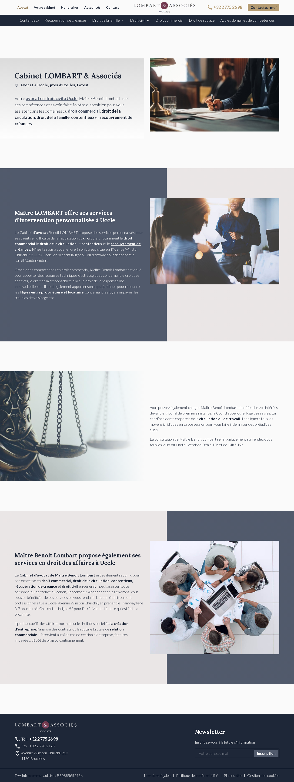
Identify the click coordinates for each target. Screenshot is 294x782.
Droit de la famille (106, 20)
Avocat (22, 7)
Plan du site (233, 775)
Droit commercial (169, 20)
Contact (112, 7)
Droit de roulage (202, 20)
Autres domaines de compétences (247, 20)
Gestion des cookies (263, 775)
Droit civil (137, 20)
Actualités (92, 7)
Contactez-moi (264, 7)
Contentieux (29, 20)
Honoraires (70, 7)
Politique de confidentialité (197, 775)
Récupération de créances (66, 20)
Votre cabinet (44, 7)
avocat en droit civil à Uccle (51, 98)
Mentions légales (157, 775)
